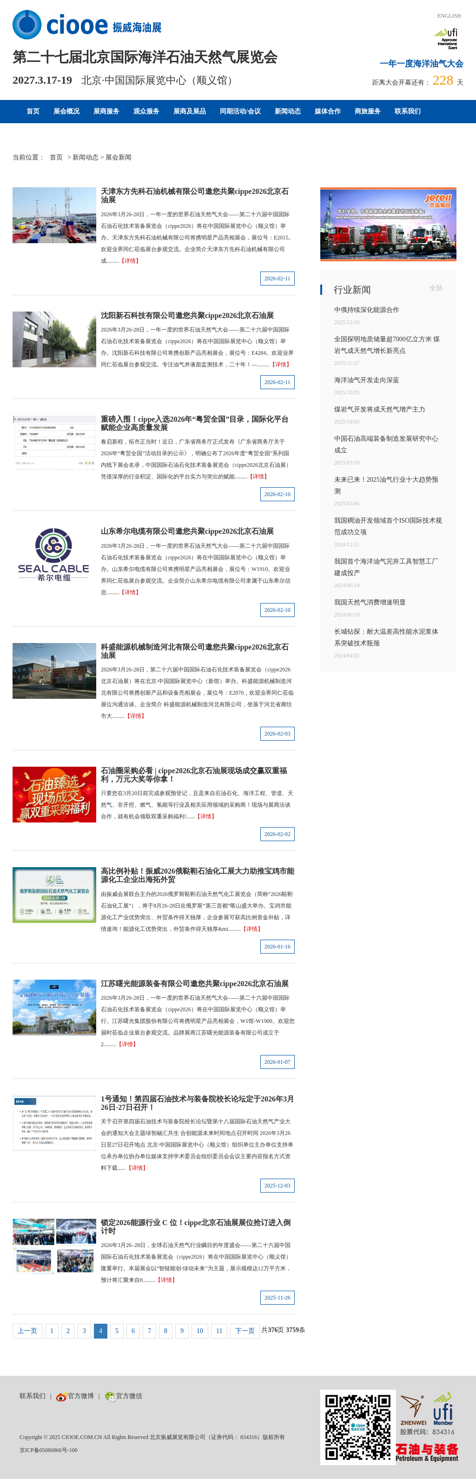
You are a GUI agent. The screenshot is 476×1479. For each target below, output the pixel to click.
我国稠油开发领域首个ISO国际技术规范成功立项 (388, 526)
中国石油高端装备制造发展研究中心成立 (386, 444)
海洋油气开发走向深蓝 (366, 380)
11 (219, 1330)
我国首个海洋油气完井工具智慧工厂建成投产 (386, 567)
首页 (33, 111)
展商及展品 (189, 111)
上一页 (27, 1330)
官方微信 (123, 1396)
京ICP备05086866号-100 (49, 1450)
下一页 (245, 1330)
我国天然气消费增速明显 (370, 602)
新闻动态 (288, 111)
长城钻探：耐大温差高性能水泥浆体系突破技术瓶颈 (386, 637)
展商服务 (106, 111)
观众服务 (146, 111)
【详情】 (130, 261)
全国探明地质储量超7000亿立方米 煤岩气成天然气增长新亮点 (387, 345)
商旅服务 (368, 111)
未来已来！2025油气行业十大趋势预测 (386, 485)
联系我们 (408, 111)
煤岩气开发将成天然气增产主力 (379, 409)
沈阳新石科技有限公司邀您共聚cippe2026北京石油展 (187, 315)
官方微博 (75, 1396)
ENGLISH (449, 16)
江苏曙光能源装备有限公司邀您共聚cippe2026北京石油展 (195, 984)
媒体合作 (328, 111)
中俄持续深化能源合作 (366, 309)
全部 (436, 288)
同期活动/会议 (240, 111)
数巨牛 (156, 1396)
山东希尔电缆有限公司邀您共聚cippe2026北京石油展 (187, 531)
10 (200, 1330)
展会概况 (66, 111)
